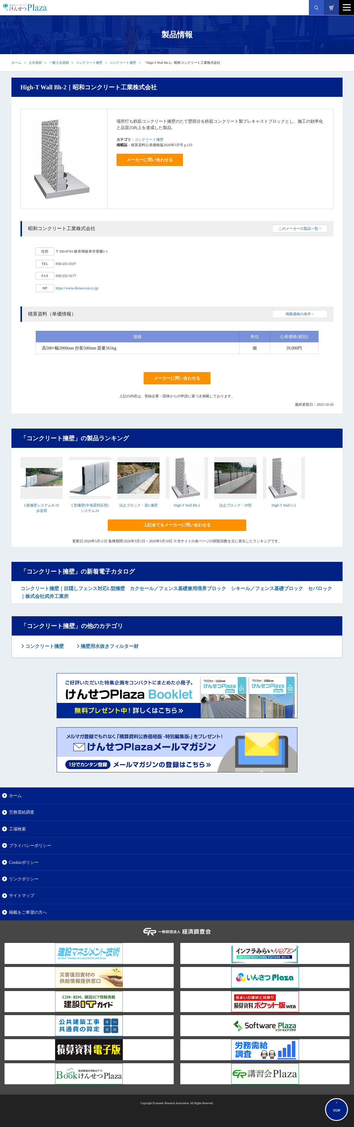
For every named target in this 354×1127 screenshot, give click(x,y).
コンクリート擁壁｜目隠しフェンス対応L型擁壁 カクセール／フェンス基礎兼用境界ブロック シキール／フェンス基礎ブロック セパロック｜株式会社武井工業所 (176, 592)
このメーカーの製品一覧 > (299, 228)
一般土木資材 (59, 62)
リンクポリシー (24, 878)
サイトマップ (21, 895)
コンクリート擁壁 (89, 62)
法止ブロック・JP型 (235, 505)
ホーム (16, 62)
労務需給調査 (21, 812)
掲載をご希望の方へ (28, 912)
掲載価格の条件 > (300, 314)
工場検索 (17, 829)
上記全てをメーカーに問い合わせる (177, 525)
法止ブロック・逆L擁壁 (138, 505)
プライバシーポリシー (30, 845)
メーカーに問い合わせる (149, 160)
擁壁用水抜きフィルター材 (108, 646)
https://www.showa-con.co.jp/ (77, 288)
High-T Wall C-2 (284, 505)
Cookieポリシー (24, 862)
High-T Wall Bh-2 (187, 505)
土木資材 (35, 62)
